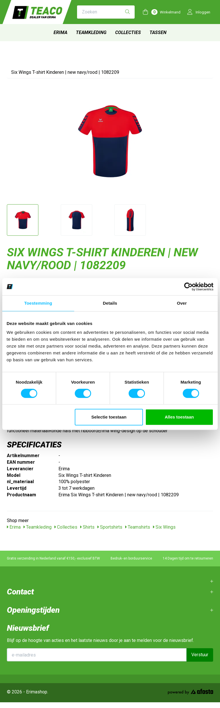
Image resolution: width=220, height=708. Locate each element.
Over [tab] (182, 303)
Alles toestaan (179, 417)
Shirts (87, 527)
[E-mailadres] (97, 654)
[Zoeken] (127, 12)
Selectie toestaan (109, 417)
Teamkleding (91, 32)
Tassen (158, 32)
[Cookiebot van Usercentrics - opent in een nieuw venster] (188, 286)
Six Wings (164, 527)
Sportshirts (109, 527)
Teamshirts (137, 527)
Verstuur (199, 654)
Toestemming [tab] (38, 303)
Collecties (128, 32)
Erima (60, 32)
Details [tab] (110, 303)
